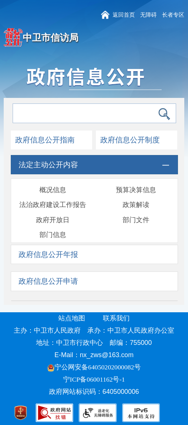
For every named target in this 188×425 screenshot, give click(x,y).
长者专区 (173, 14)
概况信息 (52, 190)
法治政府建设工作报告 (52, 204)
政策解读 (136, 204)
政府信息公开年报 (48, 254)
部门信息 (52, 234)
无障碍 (148, 14)
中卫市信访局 (50, 37)
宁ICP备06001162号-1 (95, 379)
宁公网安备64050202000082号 (94, 367)
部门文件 (136, 220)
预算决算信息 (136, 190)
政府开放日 (52, 220)
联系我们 (116, 318)
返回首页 (124, 14)
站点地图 (71, 318)
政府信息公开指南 (45, 140)
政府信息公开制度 (130, 140)
